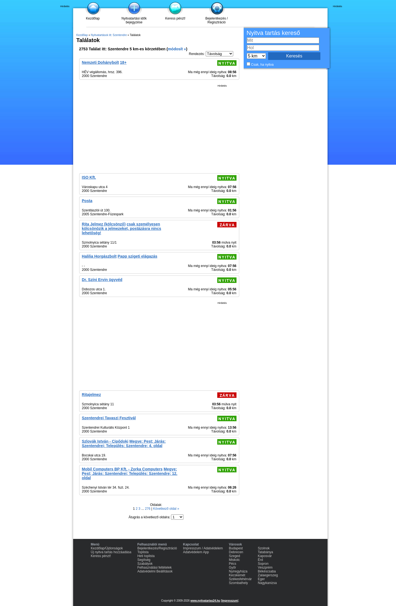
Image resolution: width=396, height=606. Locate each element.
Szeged (234, 556)
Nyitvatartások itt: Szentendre (109, 35)
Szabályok (144, 564)
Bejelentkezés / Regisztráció (216, 20)
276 (148, 509)
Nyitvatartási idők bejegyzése (134, 20)
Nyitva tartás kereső (273, 32)
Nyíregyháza (238, 571)
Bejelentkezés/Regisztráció (157, 548)
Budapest (236, 548)
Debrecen (236, 552)
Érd (260, 560)
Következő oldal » (166, 509)
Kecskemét (237, 575)
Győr (232, 567)
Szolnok (264, 548)
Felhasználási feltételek (154, 567)
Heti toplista (146, 556)
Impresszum (230, 600)
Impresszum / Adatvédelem (203, 548)
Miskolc (234, 560)
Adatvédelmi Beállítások (154, 571)
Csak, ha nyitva (262, 65)
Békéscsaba (267, 571)
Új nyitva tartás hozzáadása (111, 552)
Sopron (263, 564)
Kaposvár (265, 556)
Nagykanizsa (267, 583)
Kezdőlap (93, 18)
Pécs (232, 564)
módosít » (177, 49)
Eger (261, 579)
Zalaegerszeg (268, 575)
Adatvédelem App (196, 552)
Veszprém (265, 567)
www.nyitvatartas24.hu (205, 600)
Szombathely (238, 583)
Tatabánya (265, 552)
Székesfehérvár (240, 579)
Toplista (142, 552)
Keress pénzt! (175, 18)
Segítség (143, 560)
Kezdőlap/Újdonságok (107, 548)
